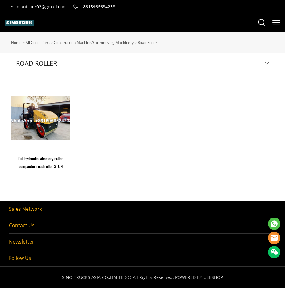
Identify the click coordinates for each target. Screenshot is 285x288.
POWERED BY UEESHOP (199, 277)
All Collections (38, 42)
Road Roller (147, 42)
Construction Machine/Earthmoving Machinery (94, 42)
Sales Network (25, 208)
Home (16, 42)
